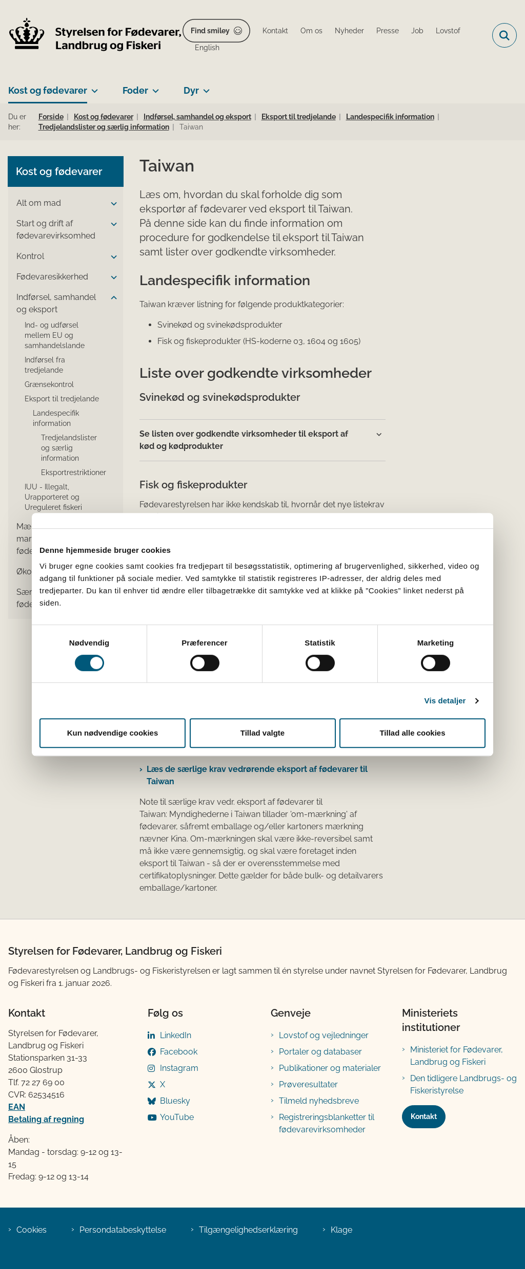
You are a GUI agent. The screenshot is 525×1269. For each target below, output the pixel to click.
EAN (16, 1107)
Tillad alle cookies (412, 732)
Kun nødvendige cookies (112, 732)
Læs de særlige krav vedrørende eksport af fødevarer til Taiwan (257, 775)
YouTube (177, 1117)
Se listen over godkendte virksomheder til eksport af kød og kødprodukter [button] (243, 440)
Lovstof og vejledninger (324, 1035)
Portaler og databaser (320, 1052)
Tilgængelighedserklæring (248, 1230)
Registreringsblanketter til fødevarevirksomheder (326, 1123)
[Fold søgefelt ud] (504, 35)
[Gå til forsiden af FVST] (91, 35)
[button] (111, 203)
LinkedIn (175, 1035)
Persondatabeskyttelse (122, 1230)
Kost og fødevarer (47, 90)
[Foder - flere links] (153, 86)
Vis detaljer (445, 700)
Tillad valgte (262, 732)
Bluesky (175, 1101)
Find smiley (210, 31)
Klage (341, 1230)
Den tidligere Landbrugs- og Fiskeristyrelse (463, 1084)
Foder (135, 90)
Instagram (179, 1068)
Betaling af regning (46, 1119)
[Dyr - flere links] (204, 86)
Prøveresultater (308, 1084)
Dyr (191, 90)
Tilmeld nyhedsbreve (319, 1101)
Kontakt (424, 1116)
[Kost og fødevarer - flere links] (92, 86)
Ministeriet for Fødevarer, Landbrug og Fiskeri (456, 1056)
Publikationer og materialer (330, 1068)
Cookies (31, 1230)
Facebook (178, 1052)
